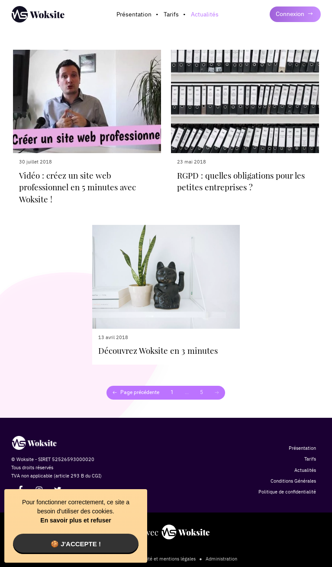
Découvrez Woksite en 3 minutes (158, 350)
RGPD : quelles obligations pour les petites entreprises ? (241, 181)
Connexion (294, 13)
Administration (221, 559)
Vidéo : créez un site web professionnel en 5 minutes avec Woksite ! (77, 187)
